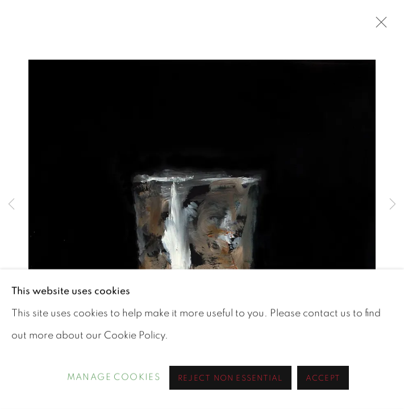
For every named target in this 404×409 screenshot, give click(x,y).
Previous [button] (11, 204)
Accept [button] (323, 378)
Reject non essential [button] (230, 378)
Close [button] (378, 25)
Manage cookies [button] (114, 377)
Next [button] (392, 204)
